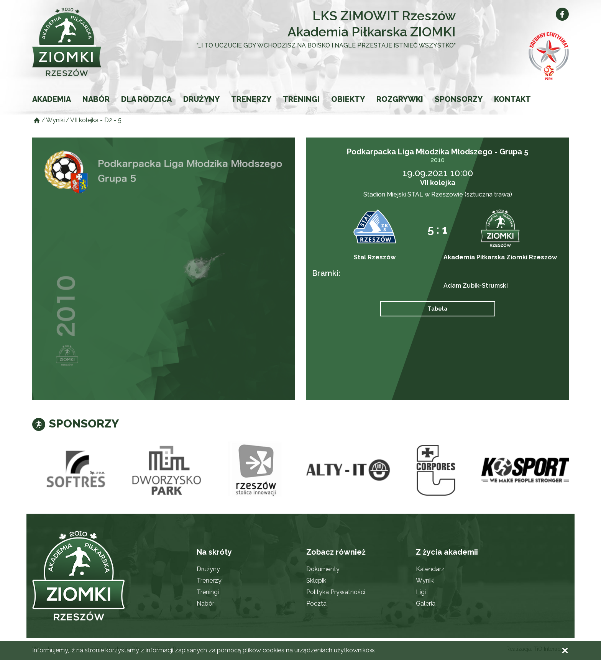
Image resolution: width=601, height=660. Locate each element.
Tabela (437, 309)
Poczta (316, 603)
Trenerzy (251, 99)
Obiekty (348, 99)
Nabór (96, 99)
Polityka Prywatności (335, 592)
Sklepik (316, 580)
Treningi (301, 99)
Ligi (421, 592)
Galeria (425, 603)
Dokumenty (323, 569)
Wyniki (425, 580)
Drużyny (201, 99)
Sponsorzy (459, 99)
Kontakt (512, 99)
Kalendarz (430, 569)
